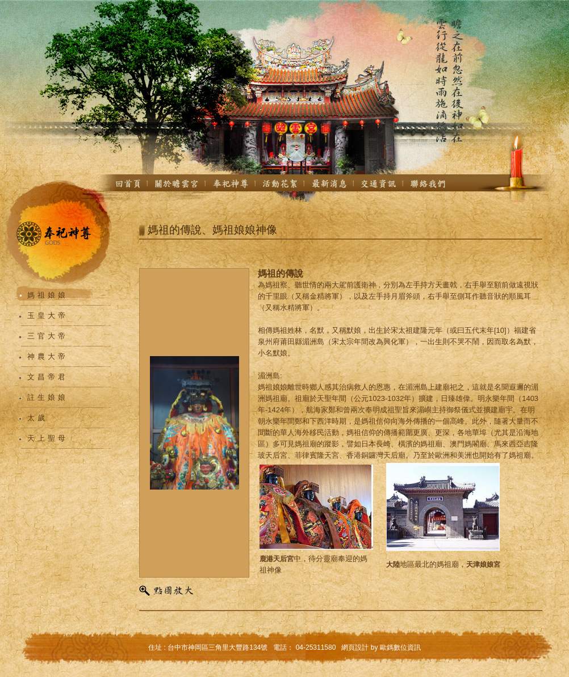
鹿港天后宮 (277, 559)
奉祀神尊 (230, 183)
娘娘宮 (490, 565)
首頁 (128, 183)
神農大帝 (47, 356)
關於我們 (176, 183)
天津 (473, 565)
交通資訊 (378, 183)
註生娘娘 (47, 397)
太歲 (37, 417)
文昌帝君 (47, 377)
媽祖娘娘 (47, 295)
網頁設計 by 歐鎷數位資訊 (380, 647)
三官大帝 (47, 336)
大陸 (393, 565)
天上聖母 (47, 438)
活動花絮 (280, 183)
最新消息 (329, 183)
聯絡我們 (428, 183)
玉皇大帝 (47, 315)
